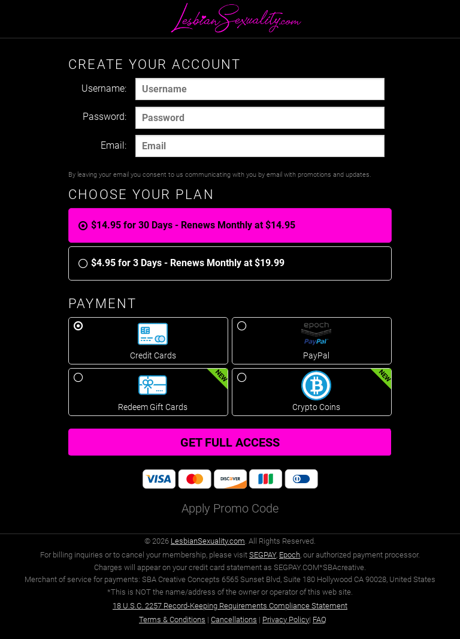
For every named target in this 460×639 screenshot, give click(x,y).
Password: (104, 116)
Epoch (289, 554)
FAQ (319, 619)
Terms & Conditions (172, 619)
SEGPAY (262, 554)
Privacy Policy (285, 619)
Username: (103, 88)
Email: (113, 145)
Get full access (230, 442)
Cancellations (234, 619)
